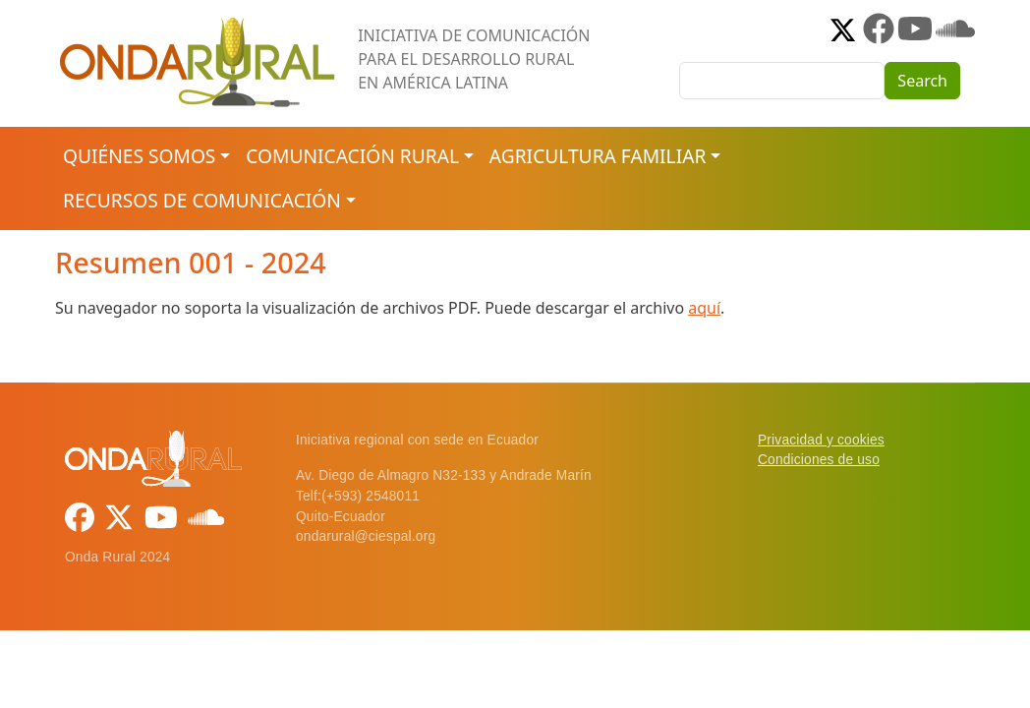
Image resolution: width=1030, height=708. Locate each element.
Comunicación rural (352, 156)
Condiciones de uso (819, 459)
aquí (704, 308)
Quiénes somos (139, 156)
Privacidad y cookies (821, 440)
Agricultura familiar (597, 156)
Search (922, 80)
